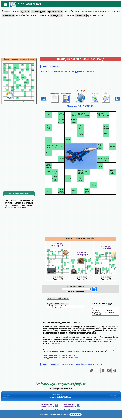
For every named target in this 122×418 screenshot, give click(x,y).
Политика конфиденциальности (60, 399)
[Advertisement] (61, 38)
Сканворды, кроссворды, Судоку (18, 59)
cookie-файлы (61, 414)
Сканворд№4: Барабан (57, 244)
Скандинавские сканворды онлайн (57, 357)
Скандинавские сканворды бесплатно (59, 359)
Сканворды (53, 66)
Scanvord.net (28, 4)
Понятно (75, 414)
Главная (43, 66)
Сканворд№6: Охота (106, 247)
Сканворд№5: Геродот (82, 253)
